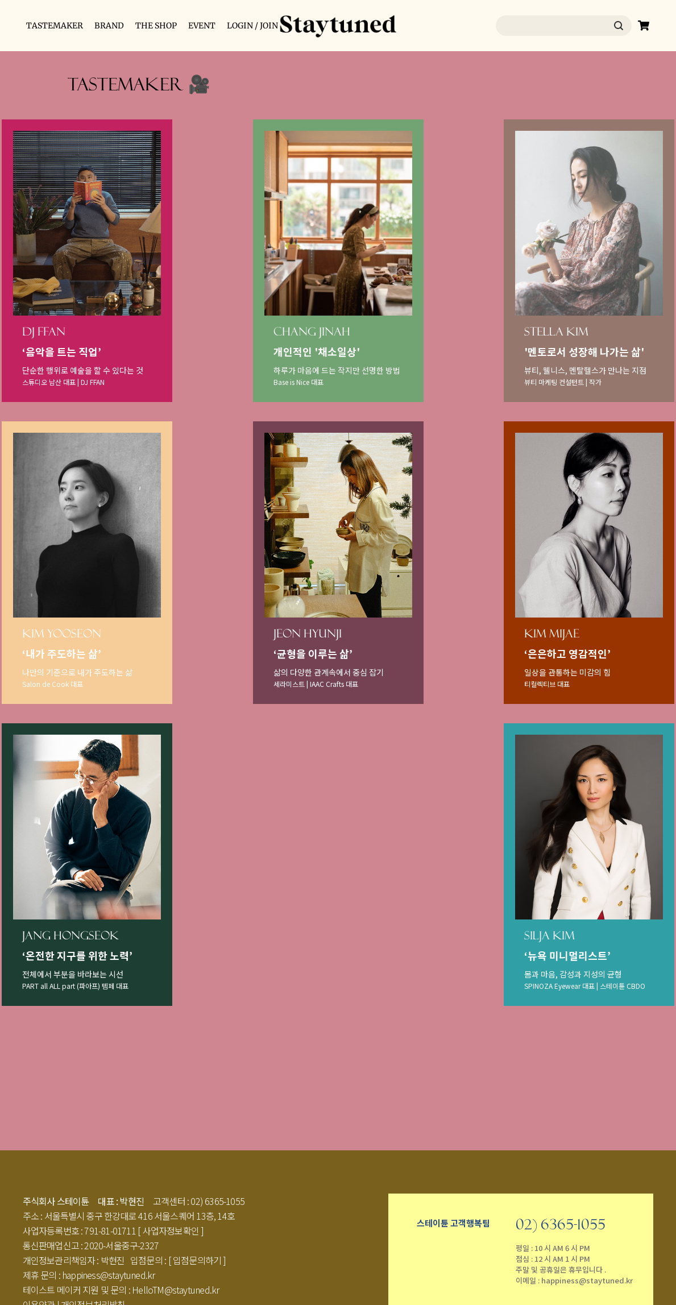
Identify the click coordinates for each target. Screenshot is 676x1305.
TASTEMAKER (54, 25)
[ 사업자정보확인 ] (171, 1230)
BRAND (109, 25)
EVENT (201, 25)
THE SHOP (156, 25)
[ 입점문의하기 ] (197, 1260)
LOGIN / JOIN (252, 25)
